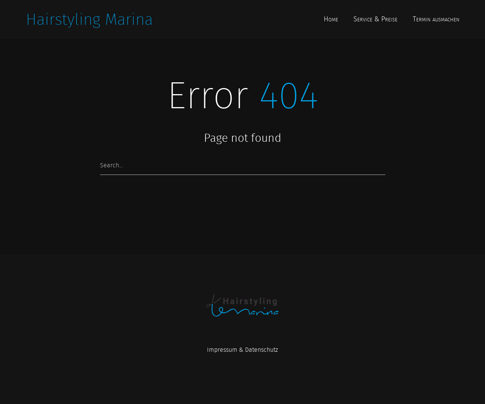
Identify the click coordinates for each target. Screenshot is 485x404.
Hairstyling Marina (89, 19)
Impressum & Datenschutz (242, 349)
